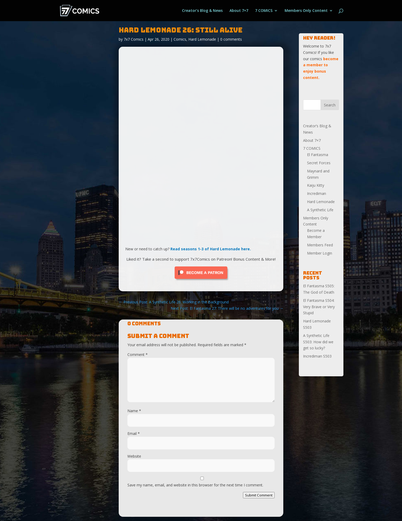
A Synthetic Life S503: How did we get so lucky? (318, 342)
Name (134, 410)
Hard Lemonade (202, 39)
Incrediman (316, 193)
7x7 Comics (133, 39)
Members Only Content (306, 11)
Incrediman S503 (317, 356)
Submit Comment (258, 495)
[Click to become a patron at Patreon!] (201, 280)
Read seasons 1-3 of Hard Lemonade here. (210, 248)
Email (133, 433)
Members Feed (320, 244)
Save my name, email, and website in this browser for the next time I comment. (195, 484)
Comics (180, 39)
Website (134, 456)
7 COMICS (263, 11)
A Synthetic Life (320, 209)
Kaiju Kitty (315, 185)
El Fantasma (317, 154)
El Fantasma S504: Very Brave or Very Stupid (319, 307)
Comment (137, 354)
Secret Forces (319, 162)
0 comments (231, 39)
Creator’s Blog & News (202, 11)
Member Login (319, 253)
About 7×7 (238, 11)
